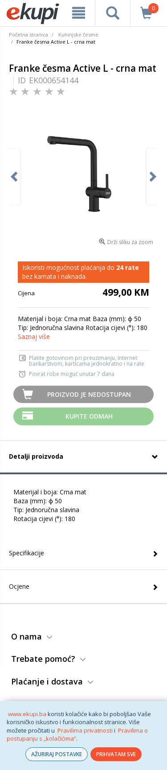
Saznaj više (34, 336)
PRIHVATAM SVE (116, 754)
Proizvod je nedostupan (89, 394)
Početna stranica (28, 34)
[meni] (78, 13)
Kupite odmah (89, 416)
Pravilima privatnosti (85, 730)
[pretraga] (112, 13)
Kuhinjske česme (78, 34)
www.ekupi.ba (27, 714)
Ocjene (19, 586)
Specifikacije (26, 553)
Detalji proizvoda (36, 456)
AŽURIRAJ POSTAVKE (56, 754)
